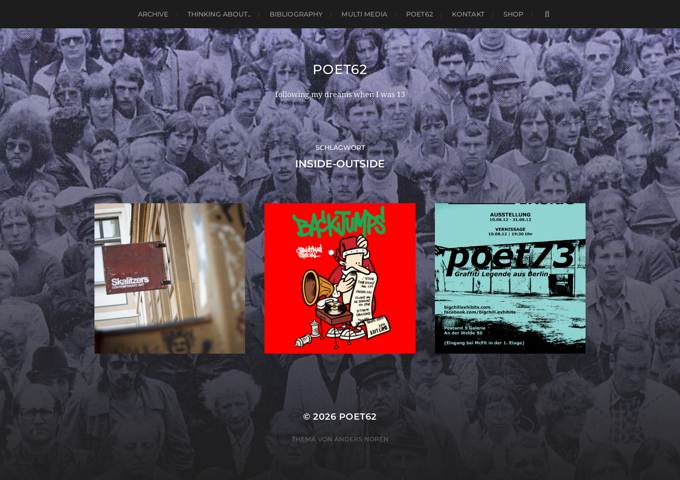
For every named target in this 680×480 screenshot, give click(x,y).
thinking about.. (219, 14)
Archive (153, 14)
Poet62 (419, 14)
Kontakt (468, 14)
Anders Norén (361, 439)
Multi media (364, 14)
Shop (513, 14)
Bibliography (296, 14)
